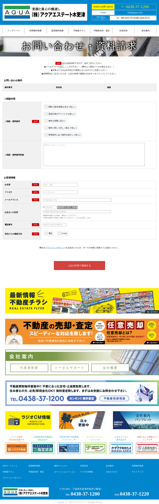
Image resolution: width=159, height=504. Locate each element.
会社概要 (110, 367)
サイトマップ (137, 472)
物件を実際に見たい (57, 121)
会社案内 (145, 31)
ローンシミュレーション (64, 472)
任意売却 (123, 31)
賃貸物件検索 (57, 31)
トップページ (13, 31)
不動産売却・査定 (101, 31)
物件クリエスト (61, 466)
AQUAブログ (111, 472)
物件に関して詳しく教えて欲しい (62, 128)
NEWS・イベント (10, 466)
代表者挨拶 (29, 367)
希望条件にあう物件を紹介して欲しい (64, 135)
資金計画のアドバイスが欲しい (61, 114)
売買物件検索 (35, 31)
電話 (50, 233)
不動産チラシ (79, 31)
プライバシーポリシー (12, 478)
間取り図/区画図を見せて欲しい (62, 107)
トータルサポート (70, 367)
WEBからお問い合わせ (103, 7)
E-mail (64, 233)
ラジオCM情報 (86, 472)
